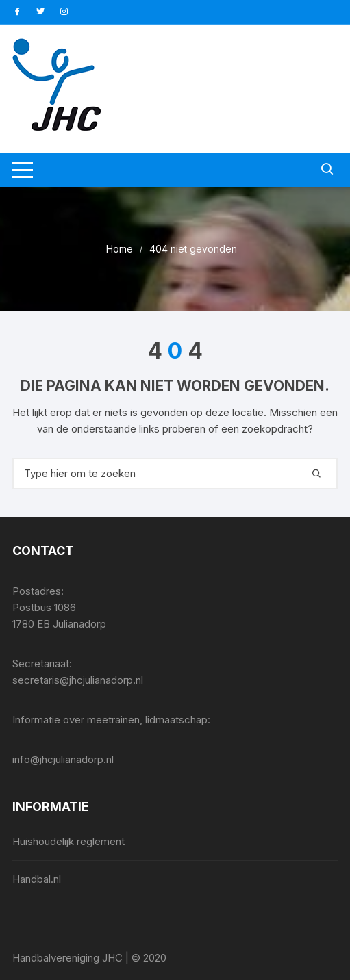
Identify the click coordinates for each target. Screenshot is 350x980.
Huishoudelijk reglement (68, 841)
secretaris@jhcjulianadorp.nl (77, 679)
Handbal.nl (36, 879)
